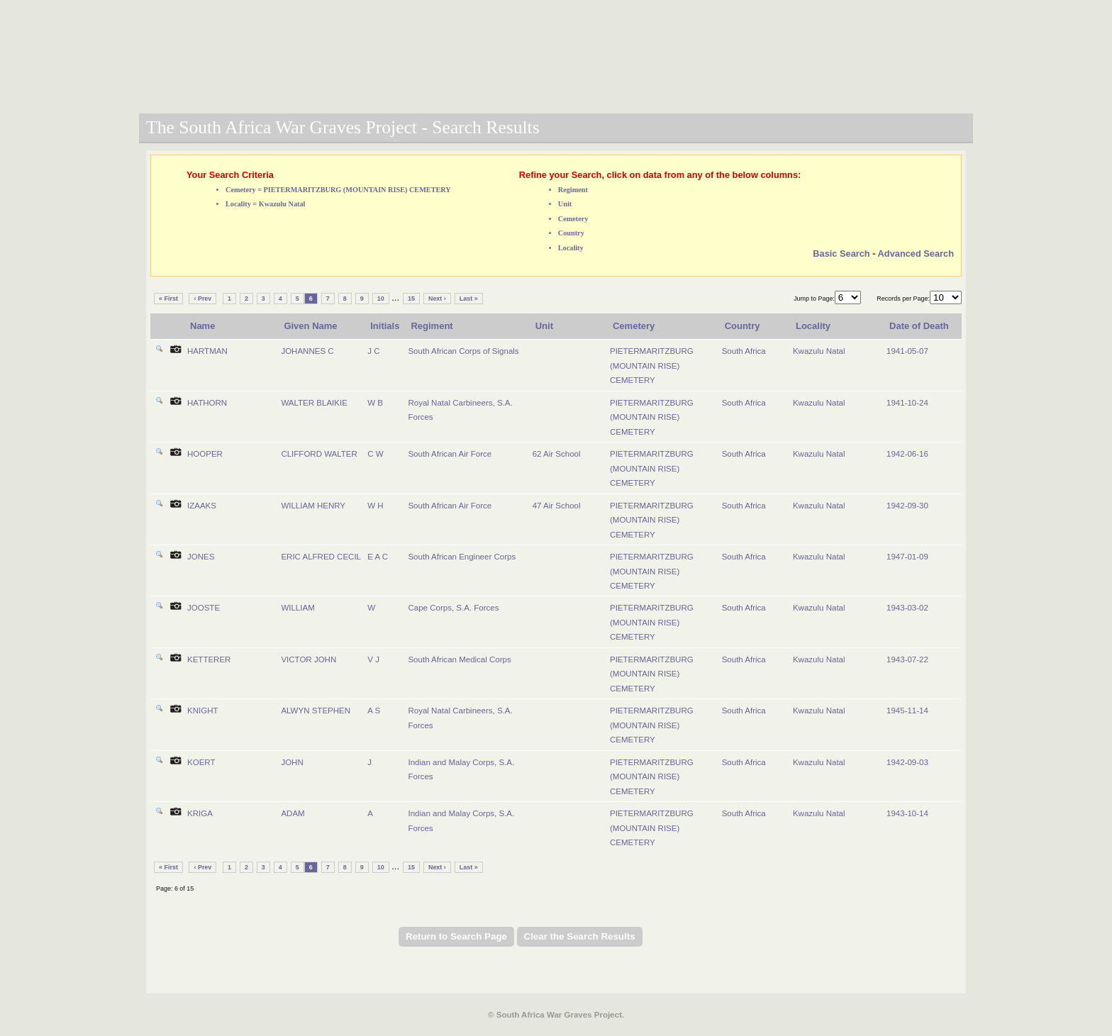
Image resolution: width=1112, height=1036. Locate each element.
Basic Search (841, 253)
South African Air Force (449, 454)
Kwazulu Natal (819, 351)
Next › (437, 298)
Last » (469, 298)
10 (380, 298)
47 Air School (557, 505)
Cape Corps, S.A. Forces (453, 607)
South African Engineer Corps (462, 556)
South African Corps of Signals (463, 351)
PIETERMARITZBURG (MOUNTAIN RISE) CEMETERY (652, 365)
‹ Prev (202, 298)
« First (168, 298)
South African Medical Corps (459, 659)
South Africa (744, 351)
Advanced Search (916, 253)
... (395, 297)
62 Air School (557, 454)
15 (411, 298)
